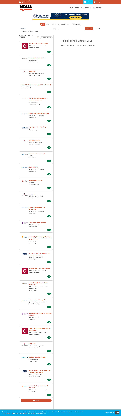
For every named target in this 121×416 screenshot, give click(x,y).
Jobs (77, 8)
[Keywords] (36, 28)
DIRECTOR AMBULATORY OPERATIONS (39, 268)
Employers (97, 2)
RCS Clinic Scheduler (34, 140)
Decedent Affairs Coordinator (37, 58)
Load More (36, 400)
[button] (97, 28)
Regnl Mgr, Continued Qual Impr (37, 127)
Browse (48, 24)
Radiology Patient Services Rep (37, 357)
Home (71, 8)
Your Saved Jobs (76, 24)
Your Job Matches (65, 24)
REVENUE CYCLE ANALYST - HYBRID (38, 43)
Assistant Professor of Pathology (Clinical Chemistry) (36, 85)
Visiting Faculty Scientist (35, 180)
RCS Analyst (32, 71)
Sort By (22, 37)
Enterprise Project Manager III (37, 300)
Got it (117, 412)
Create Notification (46, 37)
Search (42, 24)
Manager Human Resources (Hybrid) (39, 113)
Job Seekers (88, 2)
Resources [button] (97, 8)
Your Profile (86, 8)
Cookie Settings (109, 412)
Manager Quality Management (37, 222)
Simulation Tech (33, 167)
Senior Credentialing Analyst (37, 153)
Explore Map (55, 24)
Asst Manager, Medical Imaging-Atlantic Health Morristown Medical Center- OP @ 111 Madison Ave (40, 237)
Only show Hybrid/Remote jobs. (30, 31)
